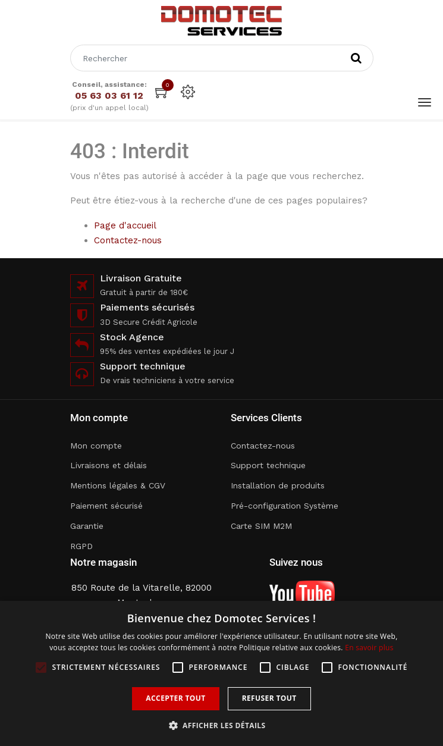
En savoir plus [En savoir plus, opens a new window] (369, 647)
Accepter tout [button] (175, 698)
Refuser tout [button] (269, 698)
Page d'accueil (125, 225)
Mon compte (96, 445)
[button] (222, 725)
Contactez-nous (128, 240)
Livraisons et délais (108, 465)
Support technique (268, 465)
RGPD (81, 546)
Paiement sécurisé (106, 505)
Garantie (86, 526)
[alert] (221, 673)
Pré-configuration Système (284, 505)
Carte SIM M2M (261, 526)
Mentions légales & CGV (117, 485)
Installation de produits (278, 485)
